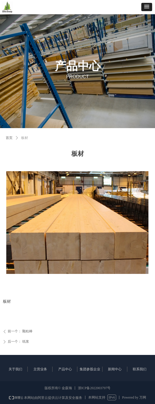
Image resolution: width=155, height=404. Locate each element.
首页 (9, 138)
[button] (146, 7)
